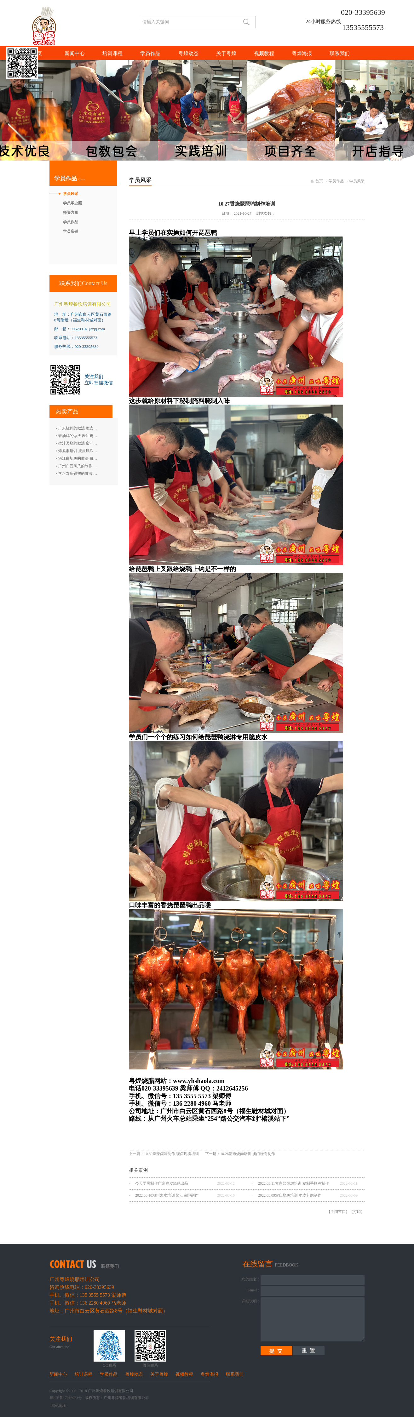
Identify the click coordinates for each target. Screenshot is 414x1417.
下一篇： (240, 1154)
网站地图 (57, 1405)
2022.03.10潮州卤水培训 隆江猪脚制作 (166, 1195)
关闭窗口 (338, 1212)
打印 (357, 1212)
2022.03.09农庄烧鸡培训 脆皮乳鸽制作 (289, 1195)
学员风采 (357, 181)
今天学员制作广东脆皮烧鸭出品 (161, 1183)
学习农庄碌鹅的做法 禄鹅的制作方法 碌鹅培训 (97, 473)
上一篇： (164, 1154)
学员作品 (336, 181)
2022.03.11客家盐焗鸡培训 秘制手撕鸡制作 (293, 1183)
